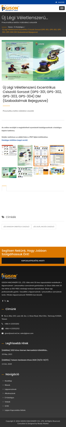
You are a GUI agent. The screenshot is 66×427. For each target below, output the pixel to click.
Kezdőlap (8, 381)
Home (10, 27)
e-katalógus (19, 27)
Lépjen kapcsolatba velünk (15, 410)
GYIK (7, 406)
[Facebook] (2, 301)
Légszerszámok (10, 389)
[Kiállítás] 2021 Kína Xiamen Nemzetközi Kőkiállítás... (25, 350)
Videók (7, 402)
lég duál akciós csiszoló (43, 227)
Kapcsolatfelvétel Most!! (33, 261)
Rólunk (7, 385)
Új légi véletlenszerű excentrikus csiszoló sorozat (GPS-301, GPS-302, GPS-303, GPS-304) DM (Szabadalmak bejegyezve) (31, 30)
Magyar (61, 2)
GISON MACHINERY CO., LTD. (32, 421)
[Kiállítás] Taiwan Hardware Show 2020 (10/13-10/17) (25, 360)
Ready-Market (43, 423)
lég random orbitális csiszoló (16, 227)
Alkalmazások (10, 393)
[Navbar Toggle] (62, 8)
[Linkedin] (8, 301)
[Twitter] (5, 301)
